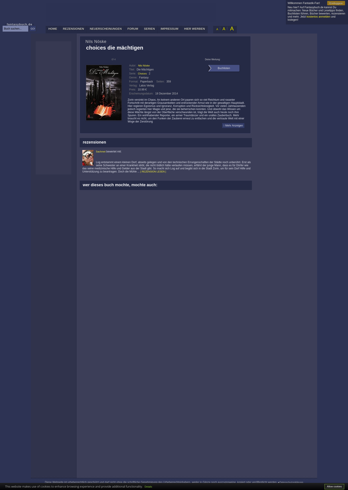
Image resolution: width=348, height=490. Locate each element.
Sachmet (100, 151)
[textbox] (15, 29)
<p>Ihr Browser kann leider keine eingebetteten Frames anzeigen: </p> (53, 107)
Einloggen (336, 3)
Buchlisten (224, 68)
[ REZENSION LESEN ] (153, 171)
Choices (142, 73)
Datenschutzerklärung (291, 482)
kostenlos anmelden (318, 16)
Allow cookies (334, 486)
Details (148, 486)
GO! (33, 28)
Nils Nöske (144, 65)
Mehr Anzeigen (233, 125)
